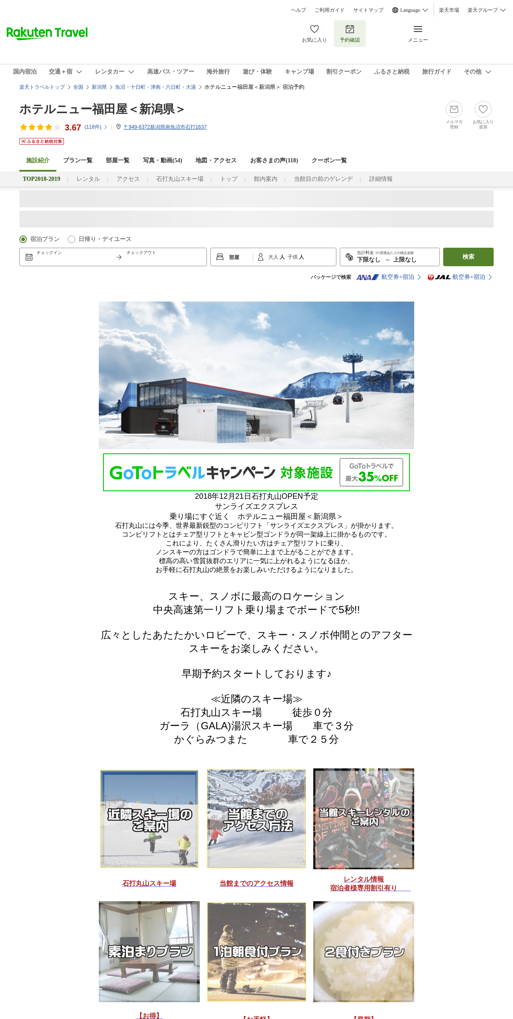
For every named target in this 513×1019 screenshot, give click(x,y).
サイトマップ (368, 10)
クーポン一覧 (329, 160)
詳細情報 (381, 179)
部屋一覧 (118, 160)
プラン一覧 (78, 160)
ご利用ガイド (330, 10)
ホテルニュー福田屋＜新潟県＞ (102, 109)
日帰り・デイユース (105, 239)
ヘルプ (298, 10)
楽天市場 (449, 10)
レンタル (88, 179)
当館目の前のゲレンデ (323, 179)
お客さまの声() (274, 160)
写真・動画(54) (162, 160)
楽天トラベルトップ (42, 87)
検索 (468, 257)
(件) (96, 127)
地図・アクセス (216, 160)
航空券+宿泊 (385, 277)
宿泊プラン (45, 239)
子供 (293, 257)
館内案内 (266, 179)
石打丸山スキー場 (180, 179)
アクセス (128, 179)
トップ (229, 179)
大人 (274, 257)
